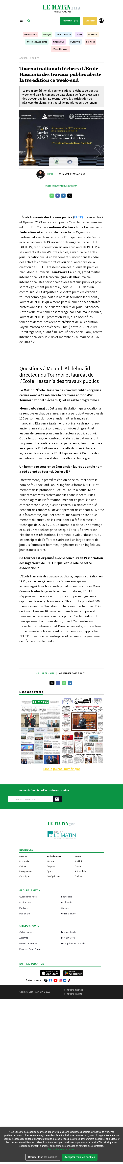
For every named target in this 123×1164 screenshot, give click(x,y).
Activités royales (54, 856)
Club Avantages (26, 932)
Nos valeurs (66, 896)
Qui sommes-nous (28, 896)
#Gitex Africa (30, 34)
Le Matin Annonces (28, 943)
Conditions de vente (73, 993)
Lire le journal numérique (61, 769)
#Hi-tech (90, 41)
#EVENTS (92, 34)
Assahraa (23, 937)
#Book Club (58, 41)
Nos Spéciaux (53, 876)
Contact (65, 907)
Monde (50, 861)
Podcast (79, 876)
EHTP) (78, 217)
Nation (78, 856)
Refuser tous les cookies (42, 1157)
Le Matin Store (68, 937)
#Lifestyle (75, 41)
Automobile (80, 871)
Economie (24, 861)
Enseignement (26, 871)
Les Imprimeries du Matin (73, 943)
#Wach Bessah (64, 34)
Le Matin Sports (68, 932)
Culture (22, 866)
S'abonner (90, 21)
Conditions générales (73, 989)
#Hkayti (47, 34)
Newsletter (70, 21)
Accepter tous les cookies (79, 1157)
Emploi (78, 866)
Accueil (23, 58)
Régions (51, 866)
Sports (50, 871)
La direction (25, 902)
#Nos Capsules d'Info (37, 41)
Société (34, 58)
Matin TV (23, 856)
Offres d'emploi (68, 913)
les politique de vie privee (61, 1149)
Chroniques (24, 876)
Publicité (23, 907)
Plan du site (24, 913)
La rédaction (67, 902)
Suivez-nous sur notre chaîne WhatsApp (61, 186)
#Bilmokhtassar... (60, 49)
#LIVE (79, 34)
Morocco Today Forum (30, 949)
